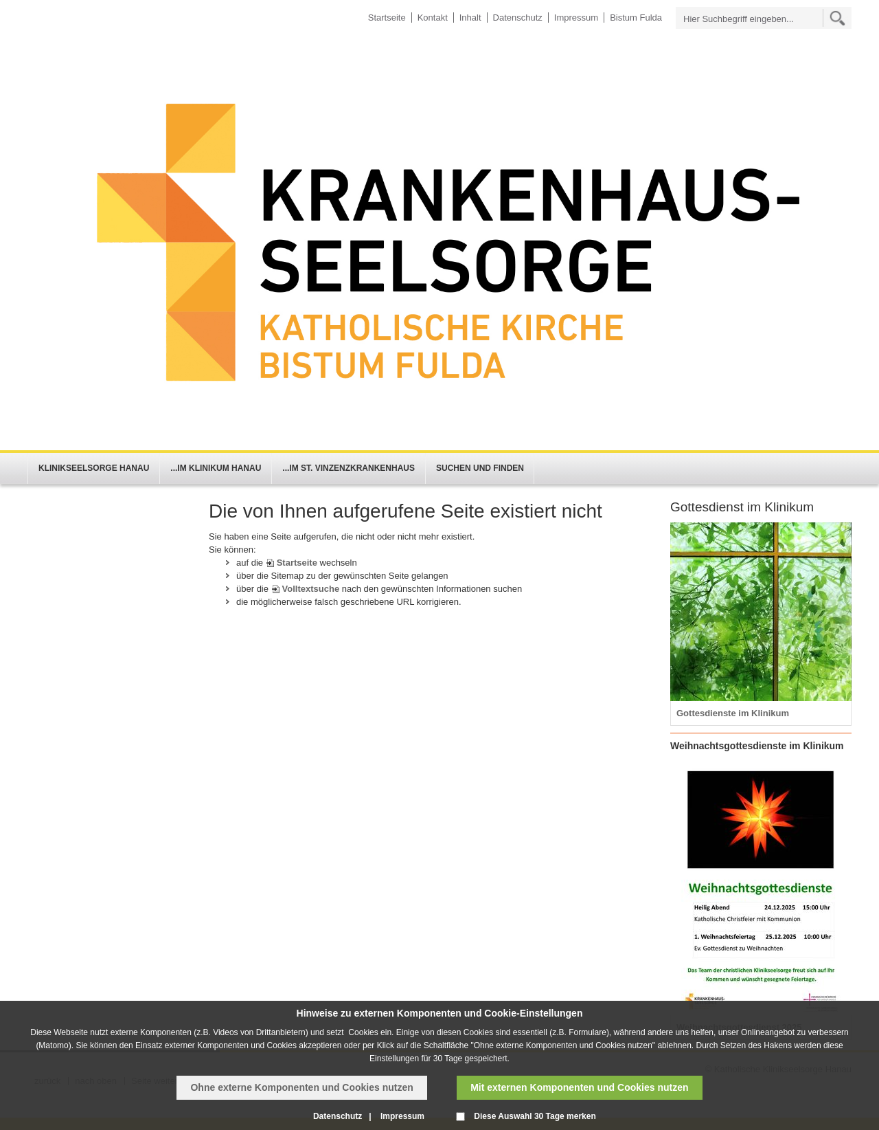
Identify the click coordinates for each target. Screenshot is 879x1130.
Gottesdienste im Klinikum (732, 713)
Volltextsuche (311, 589)
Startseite (387, 17)
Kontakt (433, 17)
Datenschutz (518, 17)
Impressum (576, 17)
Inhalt (470, 17)
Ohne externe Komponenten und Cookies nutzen (301, 1087)
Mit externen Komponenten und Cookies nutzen (579, 1087)
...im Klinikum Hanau (215, 468)
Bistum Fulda (636, 17)
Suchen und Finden (480, 468)
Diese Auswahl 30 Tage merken (534, 1116)
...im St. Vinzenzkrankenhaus (348, 468)
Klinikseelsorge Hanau (93, 468)
